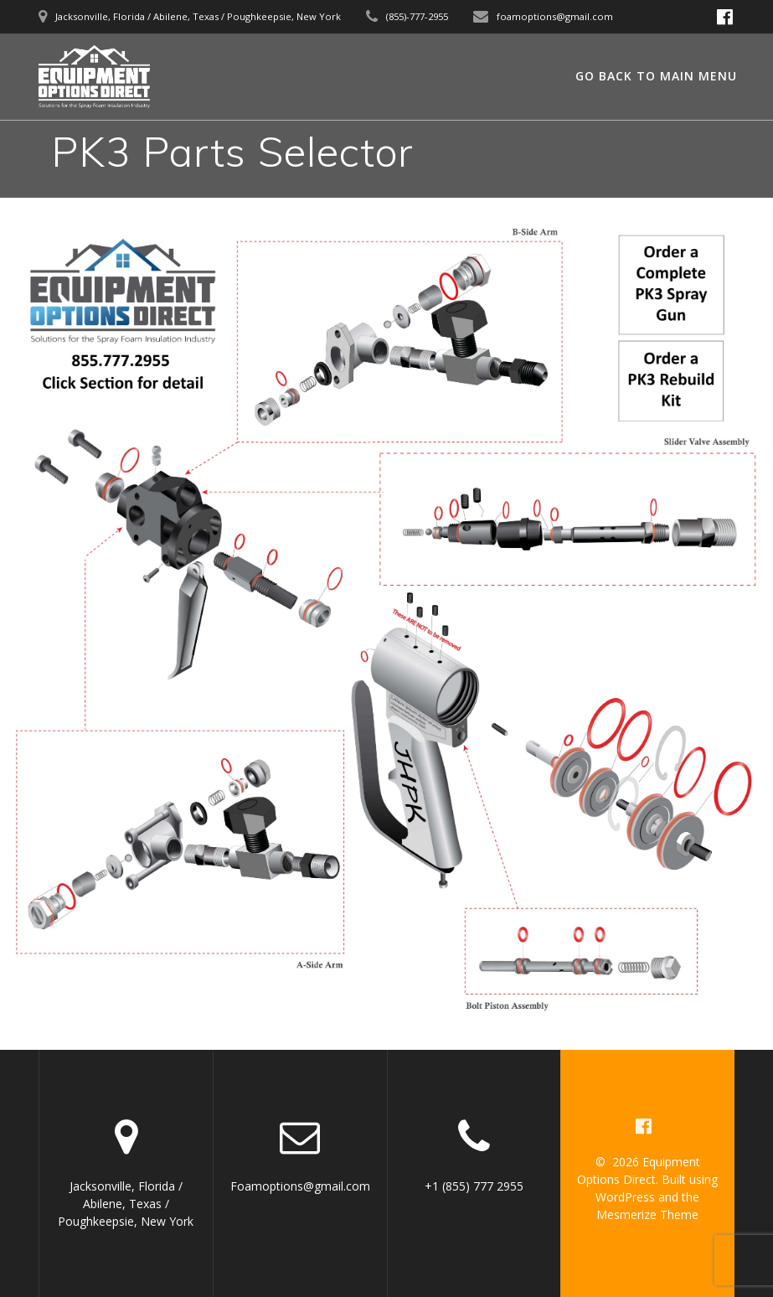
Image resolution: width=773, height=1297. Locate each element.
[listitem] (671, 284)
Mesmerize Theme (647, 1214)
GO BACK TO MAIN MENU (656, 76)
